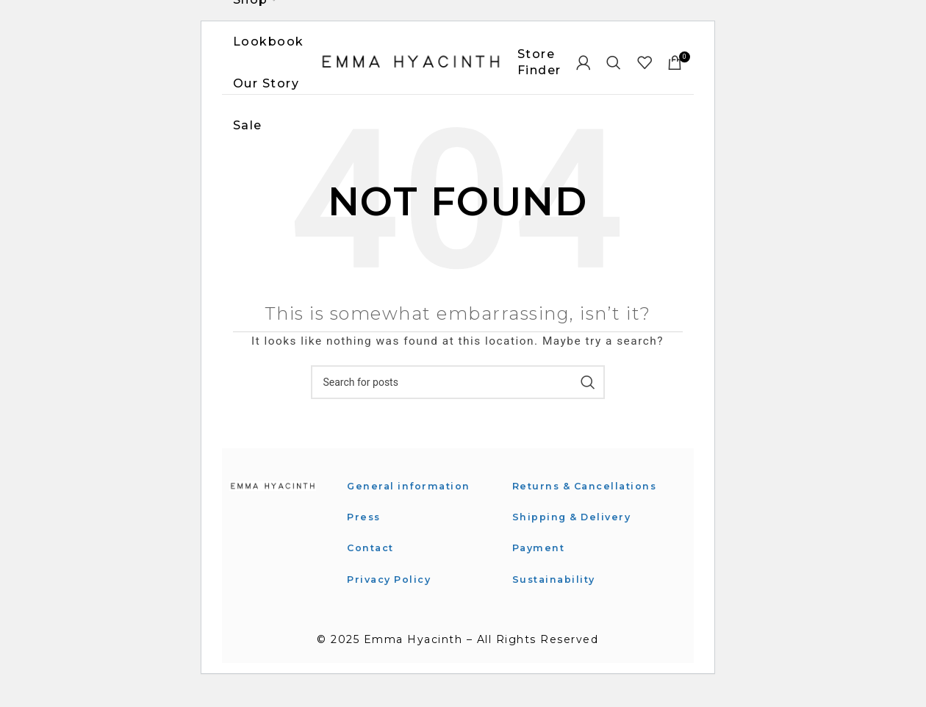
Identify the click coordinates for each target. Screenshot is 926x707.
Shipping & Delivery (575, 547)
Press (365, 530)
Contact (373, 562)
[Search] (614, 70)
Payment (540, 578)
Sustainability (556, 610)
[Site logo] (411, 69)
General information (412, 499)
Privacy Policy (392, 593)
